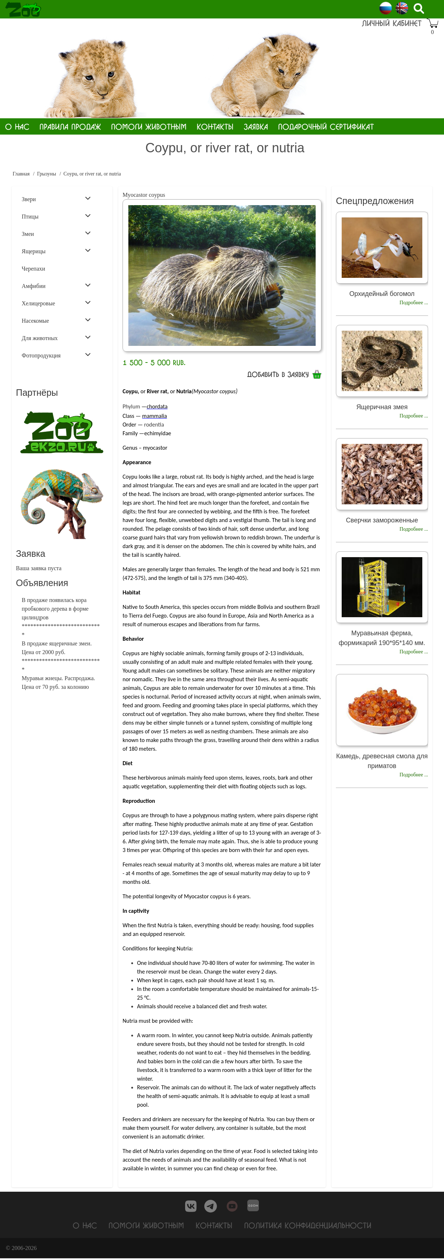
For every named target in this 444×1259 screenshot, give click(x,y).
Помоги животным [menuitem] (149, 126)
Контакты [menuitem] (215, 126)
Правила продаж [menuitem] (70, 126)
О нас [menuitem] (17, 126)
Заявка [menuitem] (256, 126)
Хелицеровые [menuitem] (56, 302)
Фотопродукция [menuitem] (56, 355)
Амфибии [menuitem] (56, 285)
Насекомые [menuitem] (56, 320)
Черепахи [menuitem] (33, 269)
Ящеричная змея (381, 407)
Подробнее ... (414, 302)
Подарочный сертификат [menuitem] (326, 126)
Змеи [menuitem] (56, 233)
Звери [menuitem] (56, 198)
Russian (385, 8)
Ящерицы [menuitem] (56, 250)
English (402, 8)
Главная (21, 174)
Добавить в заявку (278, 374)
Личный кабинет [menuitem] (392, 23)
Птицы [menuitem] (56, 216)
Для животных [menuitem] (56, 337)
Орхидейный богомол (381, 293)
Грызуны (46, 174)
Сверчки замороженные (382, 520)
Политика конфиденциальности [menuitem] (307, 1226)
